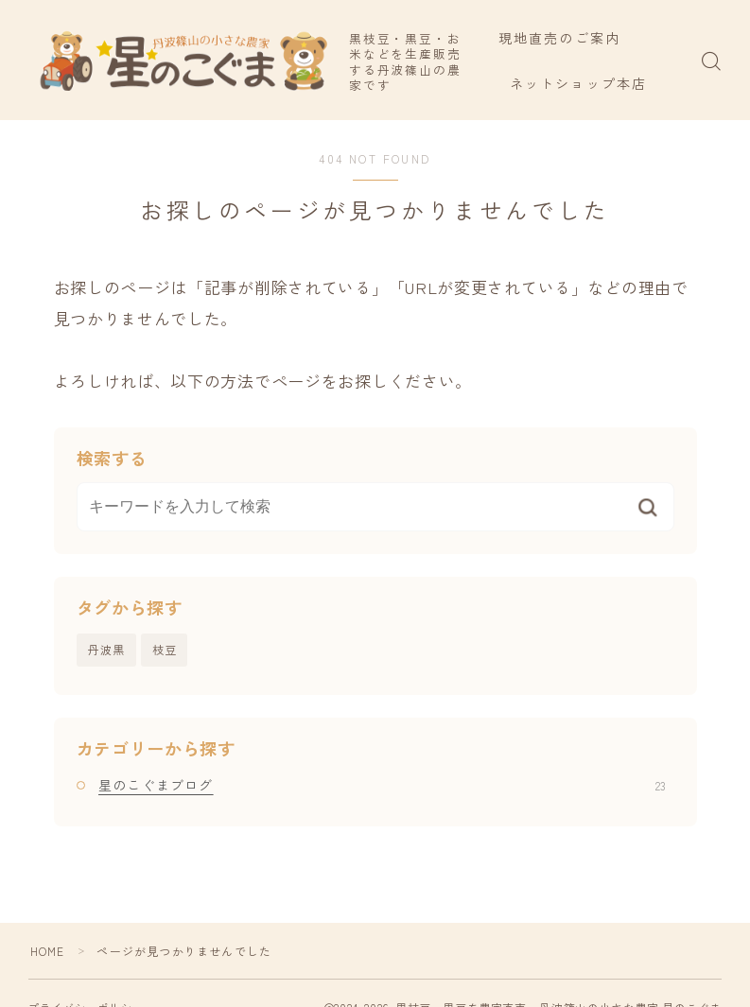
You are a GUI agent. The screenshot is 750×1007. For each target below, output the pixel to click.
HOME (47, 951)
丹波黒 (107, 649)
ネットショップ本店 (589, 83)
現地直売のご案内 (571, 37)
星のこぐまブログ (382, 784)
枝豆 (164, 649)
